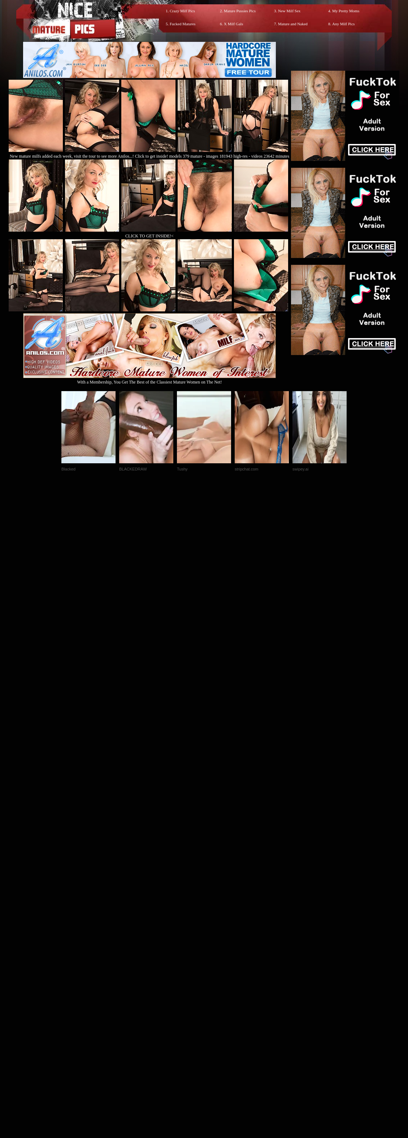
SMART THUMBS (216, 987)
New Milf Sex (289, 11)
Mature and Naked (293, 24)
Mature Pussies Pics (240, 11)
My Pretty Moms (345, 11)
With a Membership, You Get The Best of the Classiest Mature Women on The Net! (149, 379)
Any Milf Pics (343, 24)
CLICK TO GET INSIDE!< (149, 235)
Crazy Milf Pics (182, 11)
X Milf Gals (233, 24)
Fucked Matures (182, 24)
